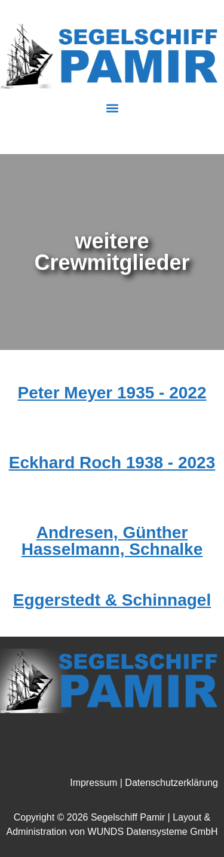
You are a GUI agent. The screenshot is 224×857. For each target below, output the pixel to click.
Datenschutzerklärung (171, 783)
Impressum (93, 783)
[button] (112, 108)
